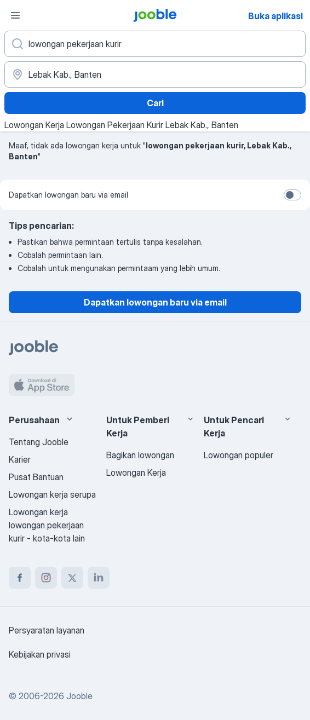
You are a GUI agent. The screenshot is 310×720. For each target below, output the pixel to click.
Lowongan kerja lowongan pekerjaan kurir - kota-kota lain (47, 525)
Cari (155, 102)
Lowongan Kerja (136, 472)
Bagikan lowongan (140, 455)
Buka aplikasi (275, 15)
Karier (20, 459)
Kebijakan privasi (40, 654)
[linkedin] (99, 578)
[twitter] (72, 578)
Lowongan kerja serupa (52, 494)
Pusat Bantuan (36, 476)
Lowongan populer (238, 455)
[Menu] (15, 15)
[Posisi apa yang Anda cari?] (155, 44)
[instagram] (46, 578)
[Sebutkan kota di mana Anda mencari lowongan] (155, 74)
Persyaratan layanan (46, 630)
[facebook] (20, 578)
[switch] (292, 194)
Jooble (79, 695)
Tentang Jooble (38, 441)
